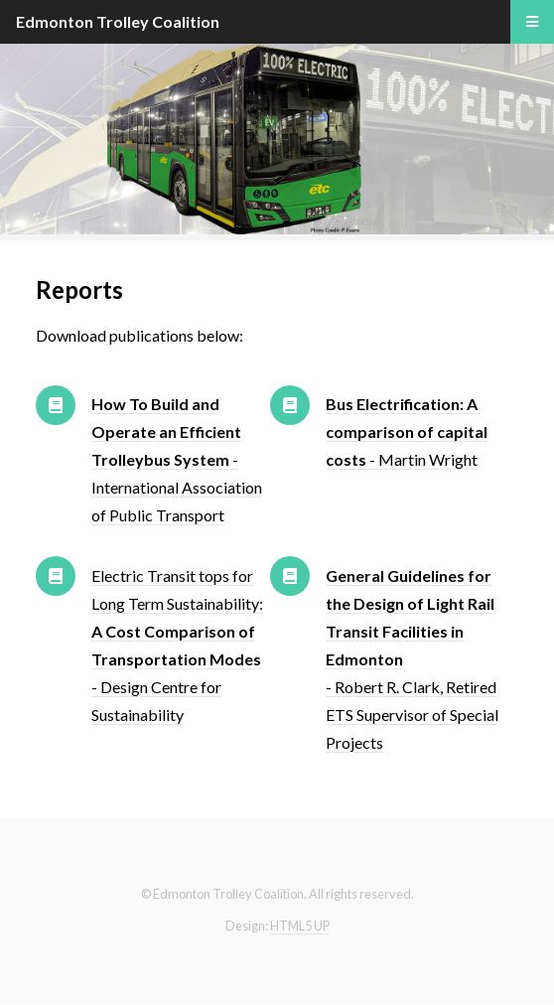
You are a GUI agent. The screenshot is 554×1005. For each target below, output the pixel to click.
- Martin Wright (406, 431)
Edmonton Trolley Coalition (117, 21)
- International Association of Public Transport (176, 459)
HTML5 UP (300, 925)
